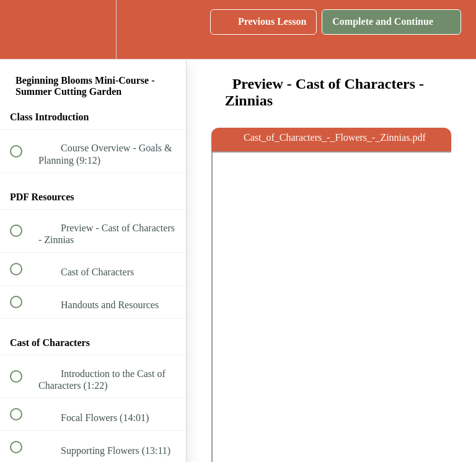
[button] (23, 29)
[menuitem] (93, 29)
